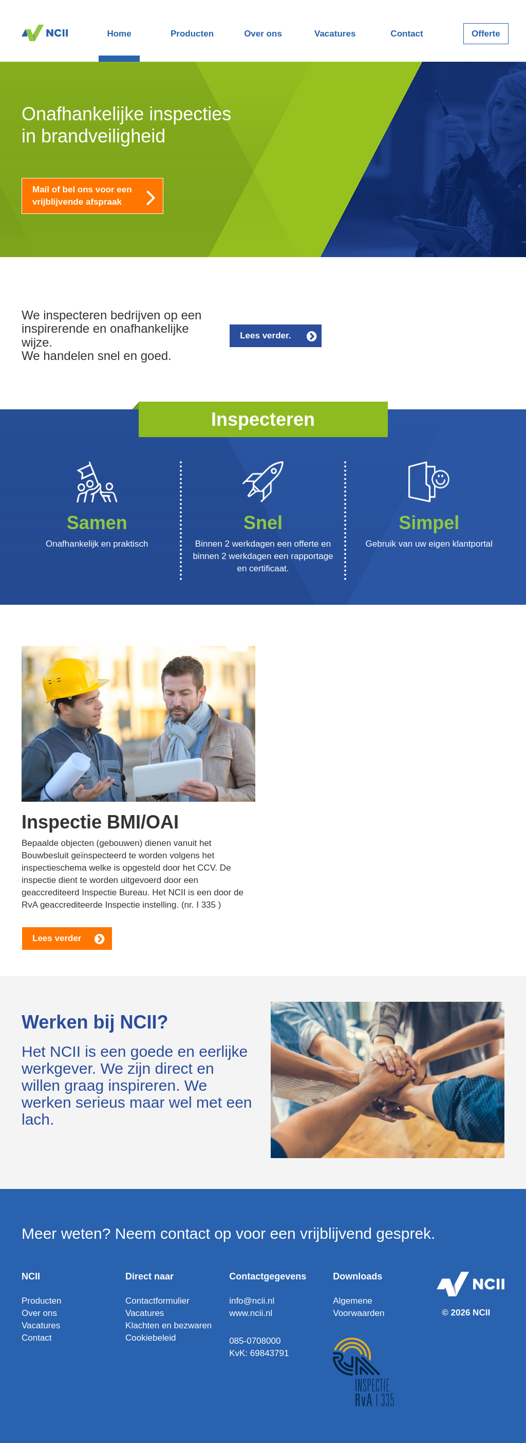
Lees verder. (279, 336)
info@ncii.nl (251, 1301)
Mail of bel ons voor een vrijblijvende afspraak (97, 197)
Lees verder (69, 938)
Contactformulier (157, 1301)
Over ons (263, 34)
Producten (191, 34)
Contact (406, 34)
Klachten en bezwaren (168, 1325)
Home (119, 34)
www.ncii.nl (250, 1313)
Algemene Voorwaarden (358, 1307)
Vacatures (334, 34)
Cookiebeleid (150, 1338)
